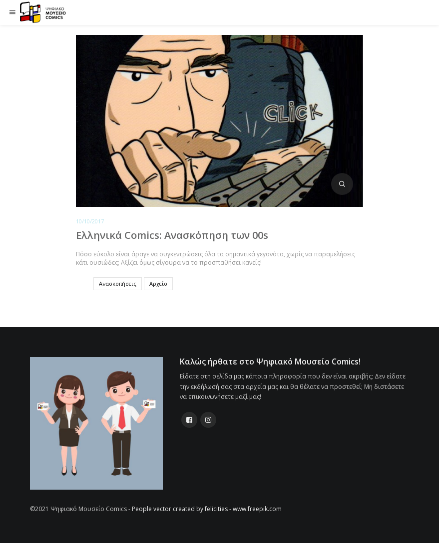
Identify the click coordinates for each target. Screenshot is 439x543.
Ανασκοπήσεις (117, 283)
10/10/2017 (90, 221)
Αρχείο (158, 283)
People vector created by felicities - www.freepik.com (207, 509)
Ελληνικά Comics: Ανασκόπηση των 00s (172, 235)
